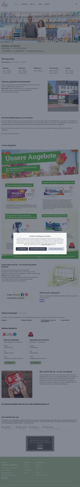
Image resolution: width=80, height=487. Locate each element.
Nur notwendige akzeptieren (38, 249)
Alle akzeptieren (22, 249)
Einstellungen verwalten (55, 249)
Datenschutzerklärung (46, 244)
